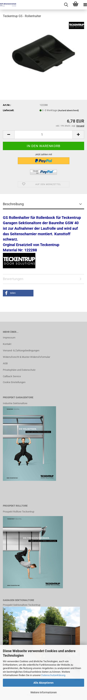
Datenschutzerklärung (53, 675)
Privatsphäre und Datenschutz (19, 369)
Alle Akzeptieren (43, 682)
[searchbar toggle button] (66, 5)
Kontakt (7, 344)
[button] (8, 134)
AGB (5, 363)
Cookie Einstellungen (14, 382)
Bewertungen (13, 279)
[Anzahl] (43, 134)
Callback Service (12, 376)
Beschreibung (13, 204)
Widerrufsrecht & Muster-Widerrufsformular (26, 357)
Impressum (9, 337)
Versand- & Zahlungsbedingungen (21, 350)
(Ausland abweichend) (68, 110)
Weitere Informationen (43, 692)
